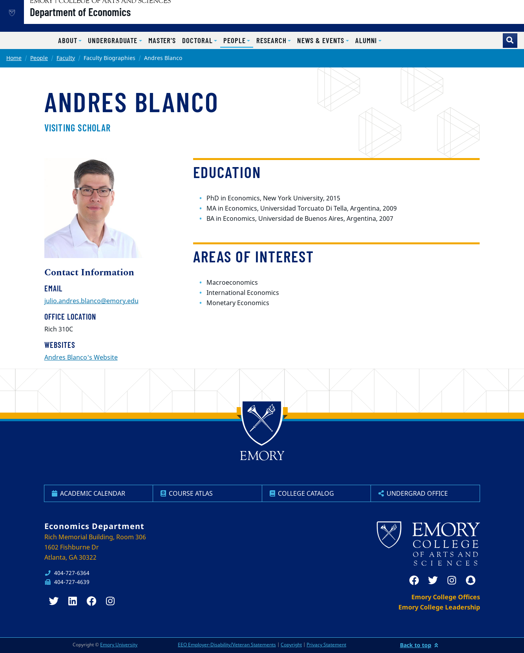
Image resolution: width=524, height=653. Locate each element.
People (39, 58)
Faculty (66, 58)
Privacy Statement (326, 644)
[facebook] (414, 580)
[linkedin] (72, 601)
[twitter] (433, 580)
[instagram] (451, 580)
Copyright (291, 644)
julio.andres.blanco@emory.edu (91, 300)
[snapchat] (470, 580)
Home (14, 58)
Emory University (118, 644)
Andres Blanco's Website (81, 357)
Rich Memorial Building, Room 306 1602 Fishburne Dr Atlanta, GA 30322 (95, 547)
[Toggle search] (510, 40)
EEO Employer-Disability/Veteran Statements (227, 644)
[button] (70, 40)
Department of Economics (105, 20)
